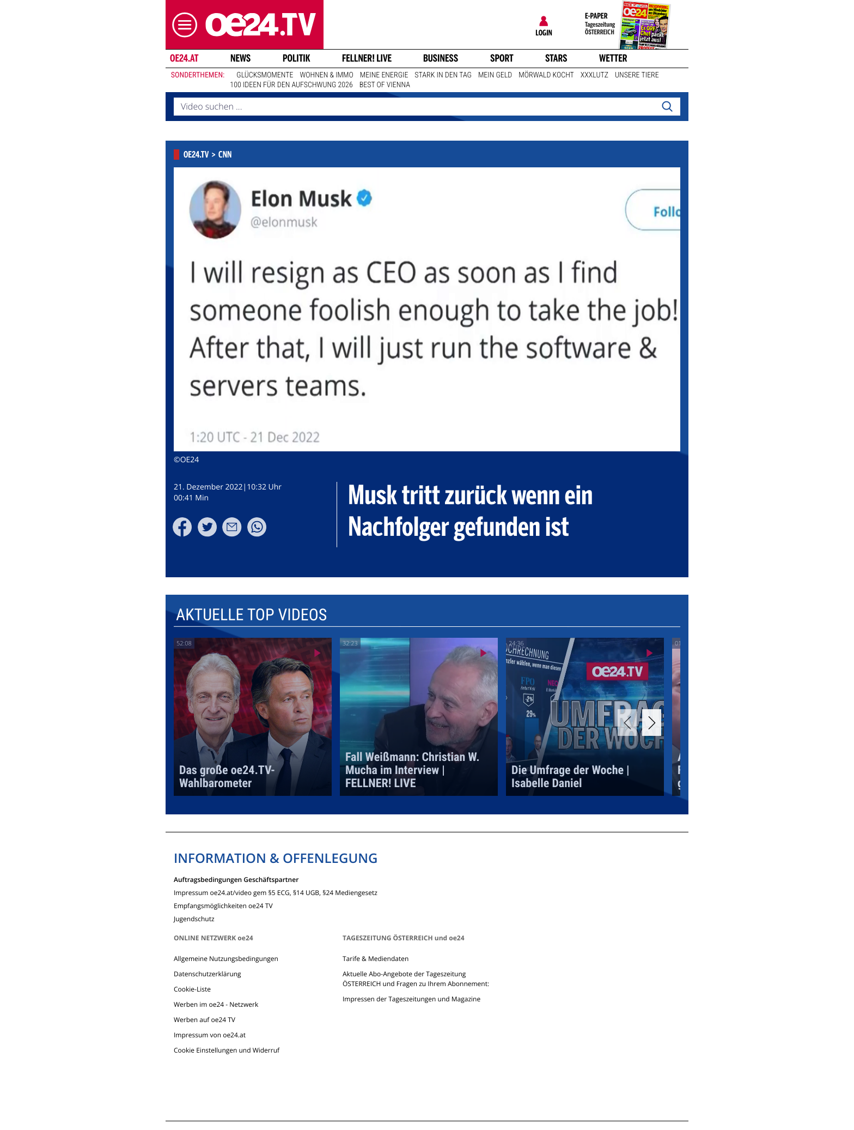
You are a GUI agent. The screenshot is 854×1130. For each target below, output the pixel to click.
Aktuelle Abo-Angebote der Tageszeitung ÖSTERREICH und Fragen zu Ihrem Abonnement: (416, 978)
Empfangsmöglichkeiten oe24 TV (223, 905)
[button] (182, 25)
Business (440, 58)
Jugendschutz (194, 918)
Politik (296, 58)
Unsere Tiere (637, 75)
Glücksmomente (264, 75)
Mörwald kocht (546, 75)
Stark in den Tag (443, 75)
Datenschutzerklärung (207, 973)
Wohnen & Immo (326, 75)
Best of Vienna (384, 85)
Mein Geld (495, 75)
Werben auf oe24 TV (204, 1019)
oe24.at (184, 58)
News (240, 58)
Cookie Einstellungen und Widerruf (226, 1050)
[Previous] (627, 722)
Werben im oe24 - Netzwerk (216, 1004)
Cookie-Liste (192, 989)
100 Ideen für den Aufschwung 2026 (291, 85)
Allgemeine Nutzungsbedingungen (226, 958)
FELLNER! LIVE (367, 58)
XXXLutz (594, 75)
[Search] (667, 106)
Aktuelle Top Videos (251, 615)
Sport (502, 58)
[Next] (651, 722)
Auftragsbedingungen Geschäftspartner (236, 879)
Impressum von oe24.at (210, 1035)
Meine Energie (384, 75)
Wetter (613, 58)
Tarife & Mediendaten (375, 958)
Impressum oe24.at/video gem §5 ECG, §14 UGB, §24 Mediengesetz (275, 892)
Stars (556, 58)
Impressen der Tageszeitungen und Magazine (411, 999)
